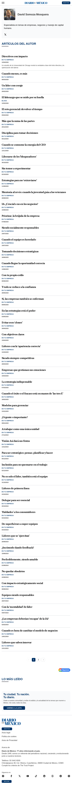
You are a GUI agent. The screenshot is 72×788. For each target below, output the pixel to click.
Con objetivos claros (13, 334)
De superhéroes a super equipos (20, 524)
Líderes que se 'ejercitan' (15, 535)
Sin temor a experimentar (16, 168)
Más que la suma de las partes (18, 121)
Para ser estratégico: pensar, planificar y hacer (27, 452)
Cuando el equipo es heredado (19, 239)
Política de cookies (9, 736)
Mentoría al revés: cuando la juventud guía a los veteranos (34, 192)
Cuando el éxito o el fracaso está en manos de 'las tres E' (32, 393)
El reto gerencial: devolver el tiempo (22, 109)
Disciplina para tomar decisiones (20, 133)
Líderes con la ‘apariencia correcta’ (21, 346)
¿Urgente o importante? (15, 417)
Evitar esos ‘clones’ (12, 322)
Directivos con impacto (15, 56)
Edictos (7, 729)
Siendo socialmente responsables (20, 227)
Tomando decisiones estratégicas (20, 251)
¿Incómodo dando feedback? (18, 547)
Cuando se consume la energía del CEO (24, 144)
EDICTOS (66, 3)
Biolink (6, 781)
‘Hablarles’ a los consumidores (18, 512)
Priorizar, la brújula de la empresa (20, 215)
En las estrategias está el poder (18, 310)
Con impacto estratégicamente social (22, 583)
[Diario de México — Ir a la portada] (36, 2)
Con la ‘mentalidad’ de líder (17, 606)
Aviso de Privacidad (9, 740)
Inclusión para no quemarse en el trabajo (24, 464)
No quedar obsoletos (13, 571)
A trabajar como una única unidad (20, 429)
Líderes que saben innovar (16, 642)
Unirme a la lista (14, 708)
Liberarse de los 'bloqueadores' (19, 156)
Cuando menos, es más (14, 73)
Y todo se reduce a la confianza (19, 287)
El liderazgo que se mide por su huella (23, 97)
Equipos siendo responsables (18, 595)
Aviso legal (6, 733)
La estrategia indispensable (17, 381)
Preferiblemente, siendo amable (20, 559)
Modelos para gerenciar (15, 405)
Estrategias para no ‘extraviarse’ (19, 180)
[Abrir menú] (3, 2)
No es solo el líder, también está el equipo (25, 476)
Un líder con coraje (12, 85)
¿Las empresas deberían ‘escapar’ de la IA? (25, 618)
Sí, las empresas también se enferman (23, 298)
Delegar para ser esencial (16, 500)
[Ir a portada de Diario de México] (36, 722)
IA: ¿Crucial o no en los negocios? (20, 204)
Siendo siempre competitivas (18, 358)
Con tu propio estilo (13, 275)
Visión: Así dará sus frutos (16, 441)
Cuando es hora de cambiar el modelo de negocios (30, 630)
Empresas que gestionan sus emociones (24, 370)
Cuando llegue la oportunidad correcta (23, 263)
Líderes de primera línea (15, 488)
